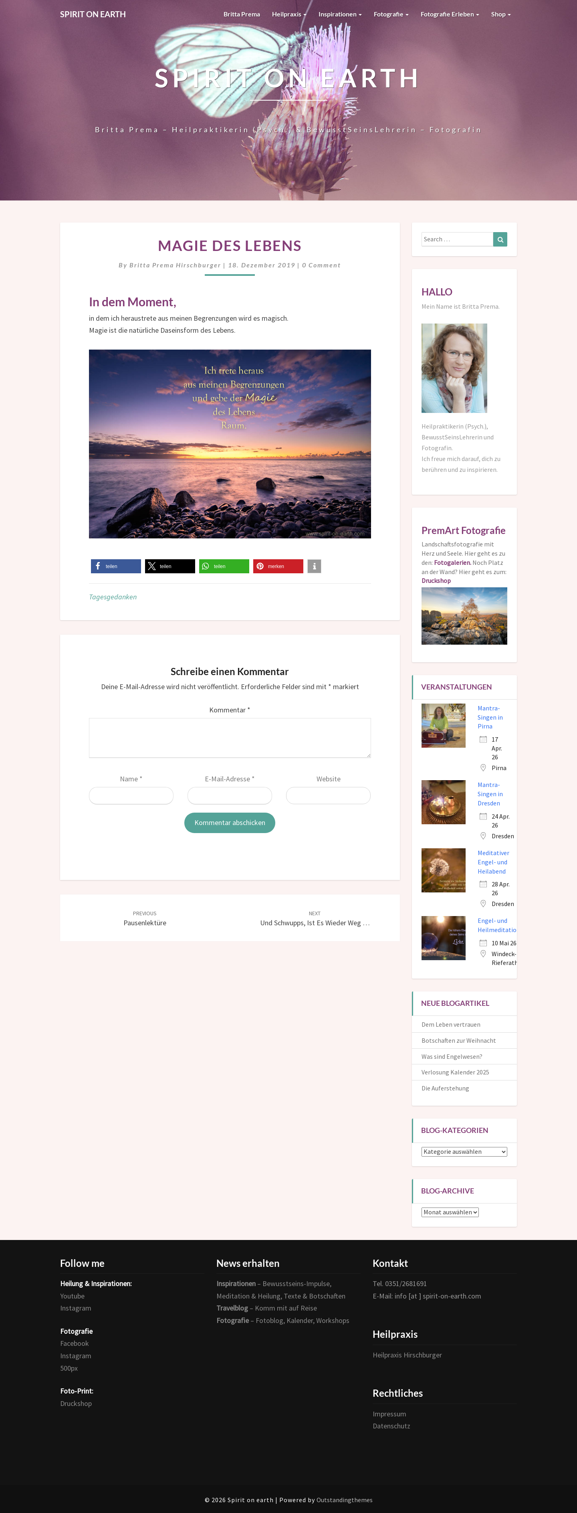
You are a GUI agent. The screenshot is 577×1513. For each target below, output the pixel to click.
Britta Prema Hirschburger (175, 265)
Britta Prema (242, 14)
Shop (501, 14)
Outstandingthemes (345, 1500)
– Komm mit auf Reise (266, 1308)
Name (131, 778)
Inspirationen (340, 14)
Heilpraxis (289, 14)
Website (329, 778)
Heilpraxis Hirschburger (407, 1354)
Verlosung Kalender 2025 (455, 1072)
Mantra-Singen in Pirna (490, 717)
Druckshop (76, 1403)
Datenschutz (391, 1425)
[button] (116, 566)
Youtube (72, 1296)
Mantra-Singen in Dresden (490, 794)
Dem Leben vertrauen (451, 1024)
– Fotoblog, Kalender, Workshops (282, 1320)
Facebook (74, 1343)
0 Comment (321, 265)
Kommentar (229, 709)
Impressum (389, 1413)
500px (69, 1368)
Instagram (75, 1308)
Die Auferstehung (445, 1088)
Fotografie (391, 14)
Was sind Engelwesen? (452, 1056)
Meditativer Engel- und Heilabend (493, 862)
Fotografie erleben (450, 14)
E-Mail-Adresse (230, 778)
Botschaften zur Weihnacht (459, 1040)
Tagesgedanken (113, 596)
